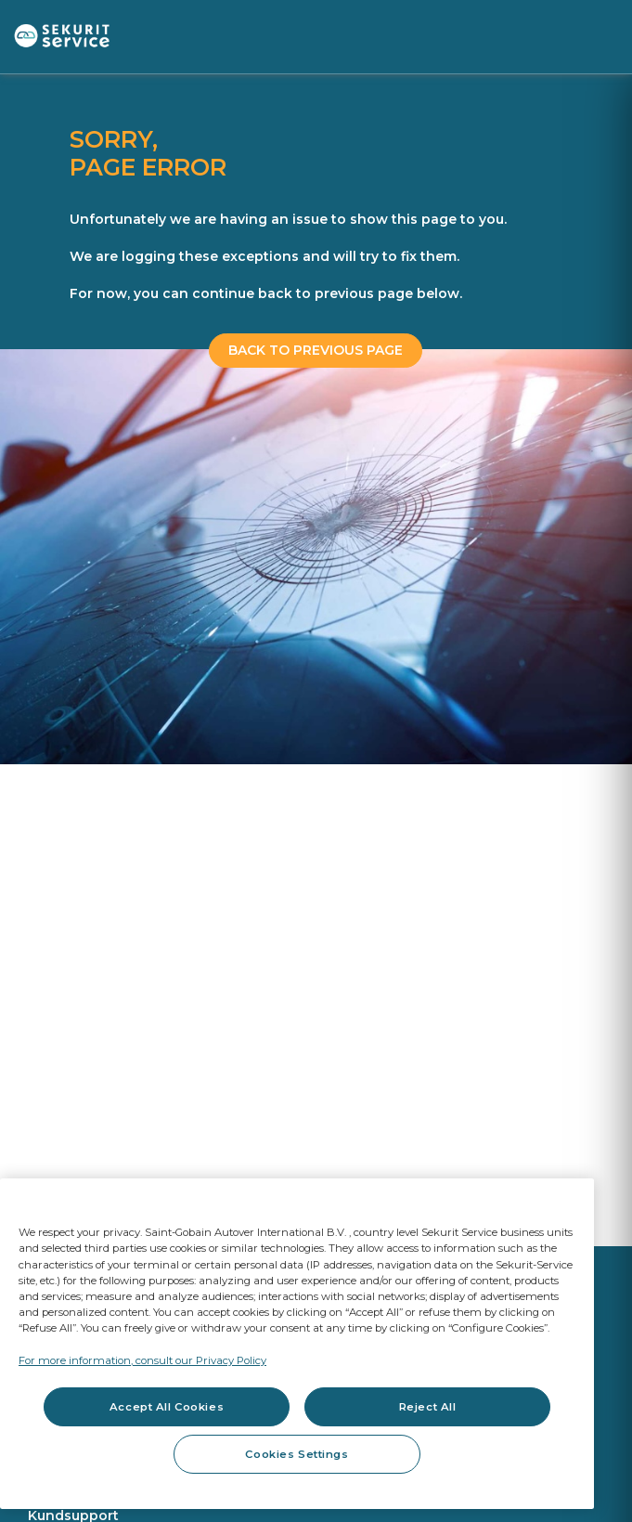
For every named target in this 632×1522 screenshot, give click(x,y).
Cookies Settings (296, 1454)
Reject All (428, 1406)
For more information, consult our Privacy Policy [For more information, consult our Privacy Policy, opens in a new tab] (142, 1360)
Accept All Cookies (167, 1406)
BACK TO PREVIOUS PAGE (315, 350)
